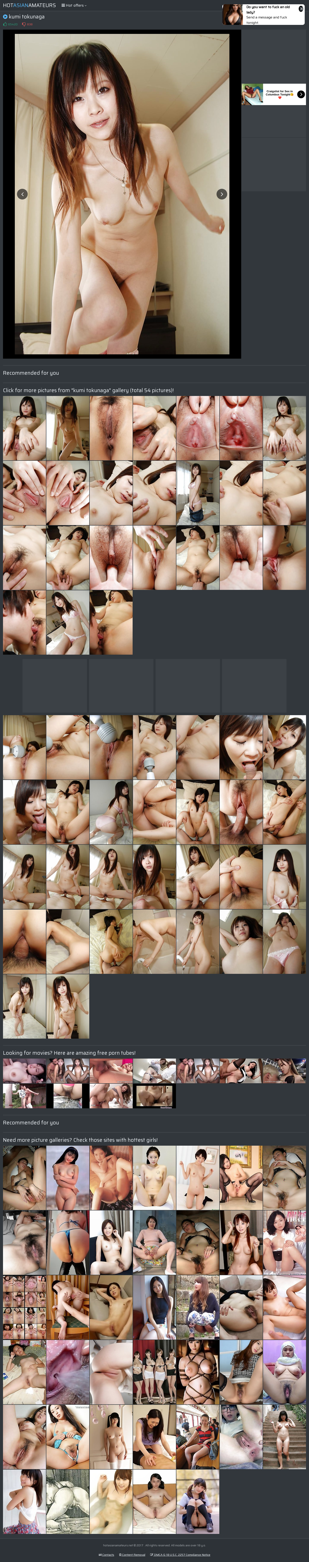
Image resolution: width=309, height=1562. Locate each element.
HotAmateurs (29, 5)
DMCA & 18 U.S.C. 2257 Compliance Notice (180, 1554)
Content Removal (132, 1554)
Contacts (106, 1554)
